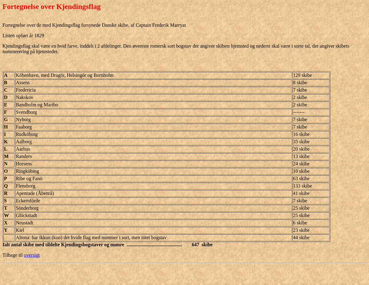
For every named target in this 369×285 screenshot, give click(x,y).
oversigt (32, 255)
